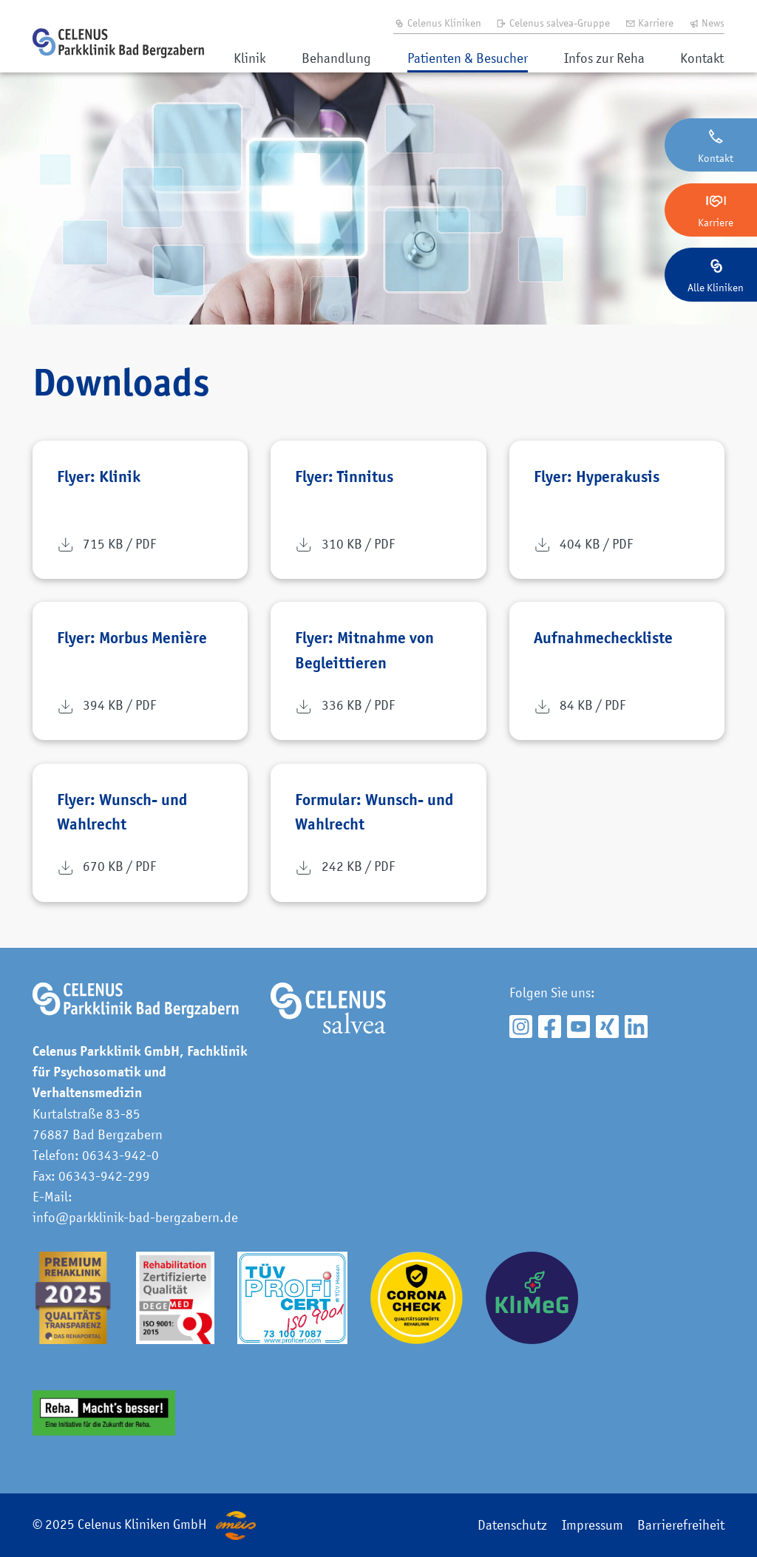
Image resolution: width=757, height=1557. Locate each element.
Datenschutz (512, 1525)
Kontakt (702, 58)
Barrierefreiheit (680, 1525)
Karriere (649, 22)
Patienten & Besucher (467, 58)
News (706, 22)
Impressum (592, 1525)
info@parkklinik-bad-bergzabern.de (135, 1217)
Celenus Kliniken (437, 22)
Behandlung (336, 58)
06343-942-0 (120, 1155)
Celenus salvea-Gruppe (552, 22)
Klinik (249, 58)
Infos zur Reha (604, 58)
